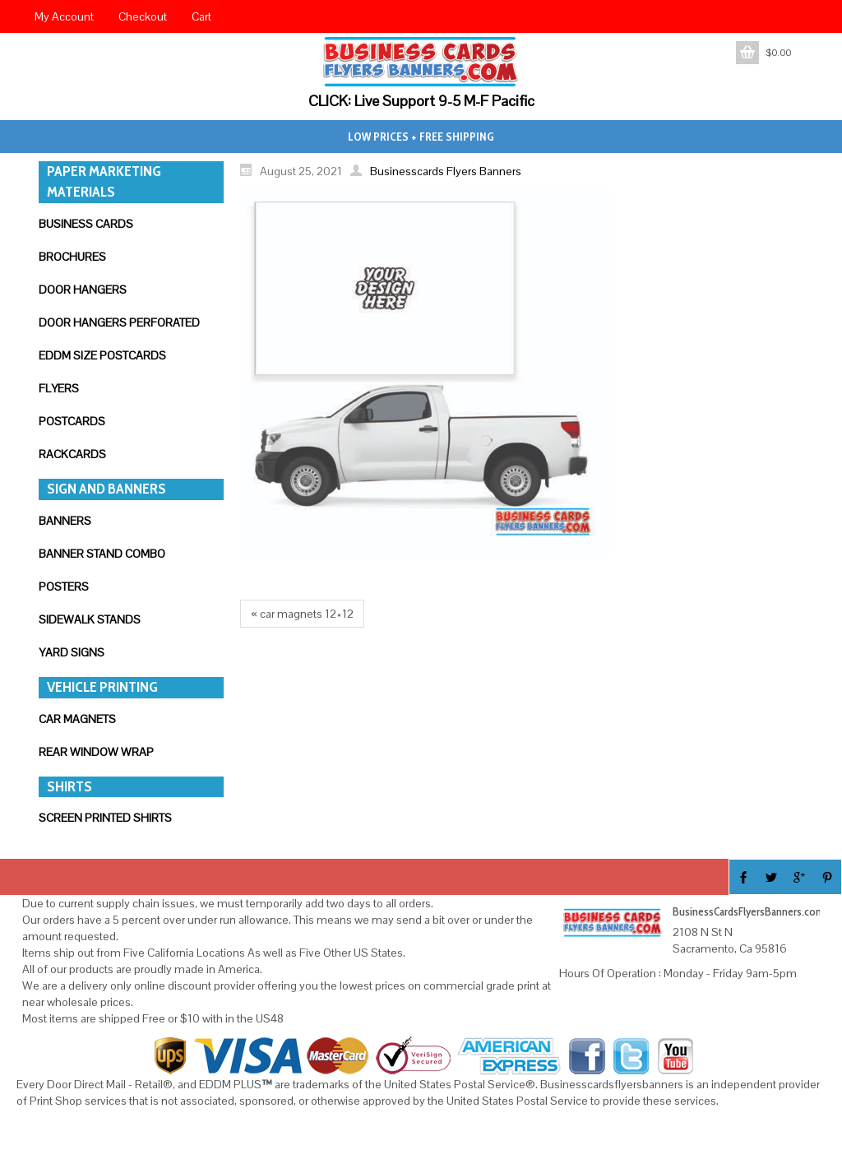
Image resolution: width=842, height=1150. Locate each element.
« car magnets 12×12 (302, 613)
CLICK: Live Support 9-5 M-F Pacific (421, 100)
